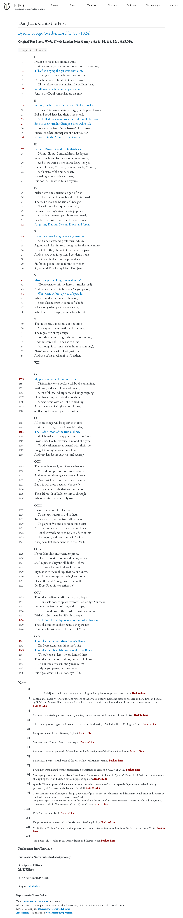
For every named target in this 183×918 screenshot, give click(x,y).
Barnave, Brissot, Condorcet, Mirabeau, (58, 149)
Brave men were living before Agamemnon (59, 236)
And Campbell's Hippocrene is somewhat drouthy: (66, 620)
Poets (72, 5)
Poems (54, 5)
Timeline (91, 5)
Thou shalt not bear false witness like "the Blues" (63, 650)
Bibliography (152, 5)
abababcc (34, 886)
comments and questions (35, 901)
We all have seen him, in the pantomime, (58, 89)
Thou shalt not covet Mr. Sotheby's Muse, (59, 641)
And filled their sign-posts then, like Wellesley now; (66, 119)
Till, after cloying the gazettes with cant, (58, 71)
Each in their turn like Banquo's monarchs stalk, (63, 124)
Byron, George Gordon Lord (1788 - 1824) (54, 33)
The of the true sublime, (57, 432)
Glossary (112, 5)
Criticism (131, 5)
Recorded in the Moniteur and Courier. (58, 137)
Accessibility (22, 912)
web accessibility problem (59, 912)
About (173, 5)
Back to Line (139, 693)
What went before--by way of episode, (58, 293)
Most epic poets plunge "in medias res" (57, 280)
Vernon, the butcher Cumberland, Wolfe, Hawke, (63, 105)
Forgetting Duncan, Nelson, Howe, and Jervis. (62, 224)
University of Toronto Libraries (54, 908)
